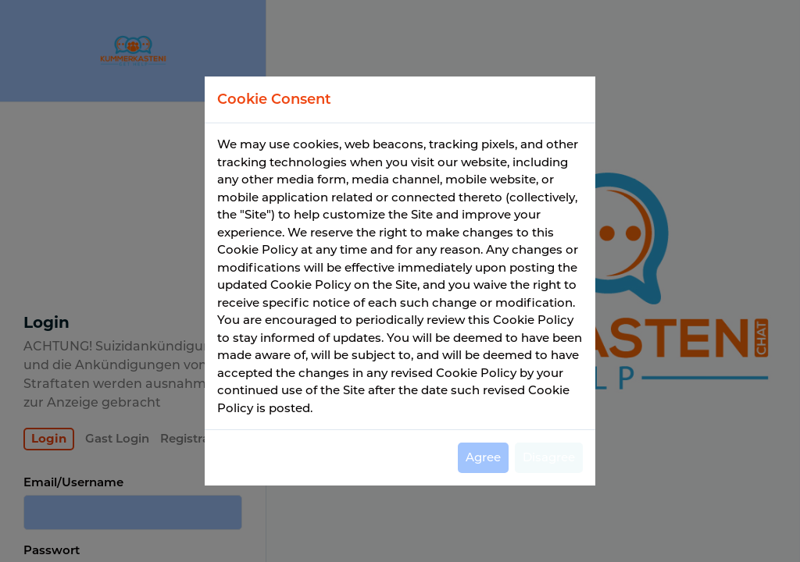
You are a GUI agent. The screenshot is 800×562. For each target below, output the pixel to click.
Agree (483, 457)
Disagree (549, 457)
